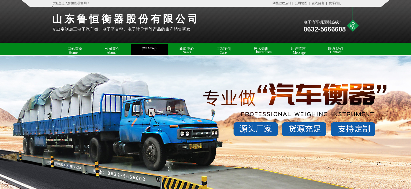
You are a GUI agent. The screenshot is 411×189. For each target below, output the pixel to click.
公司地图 (301, 3)
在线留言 (318, 3)
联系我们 (334, 3)
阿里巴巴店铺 (280, 3)
